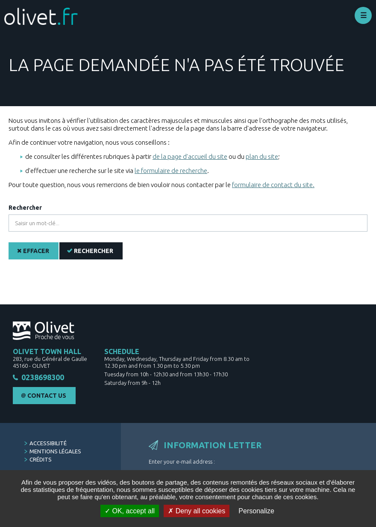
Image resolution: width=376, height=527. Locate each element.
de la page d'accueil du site (190, 156)
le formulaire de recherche (171, 170)
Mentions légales (55, 451)
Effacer (36, 250)
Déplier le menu (363, 15)
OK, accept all (130, 511)
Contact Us (46, 395)
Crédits (40, 459)
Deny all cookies (196, 511)
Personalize (256, 511)
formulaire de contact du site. (273, 184)
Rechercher (25, 207)
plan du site (262, 156)
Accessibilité (48, 443)
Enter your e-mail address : (182, 461)
